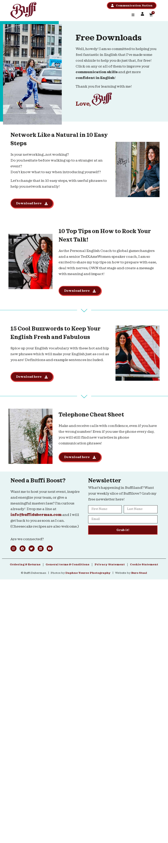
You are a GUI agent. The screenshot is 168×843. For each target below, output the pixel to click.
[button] (133, 14)
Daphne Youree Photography (88, 573)
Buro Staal (139, 573)
